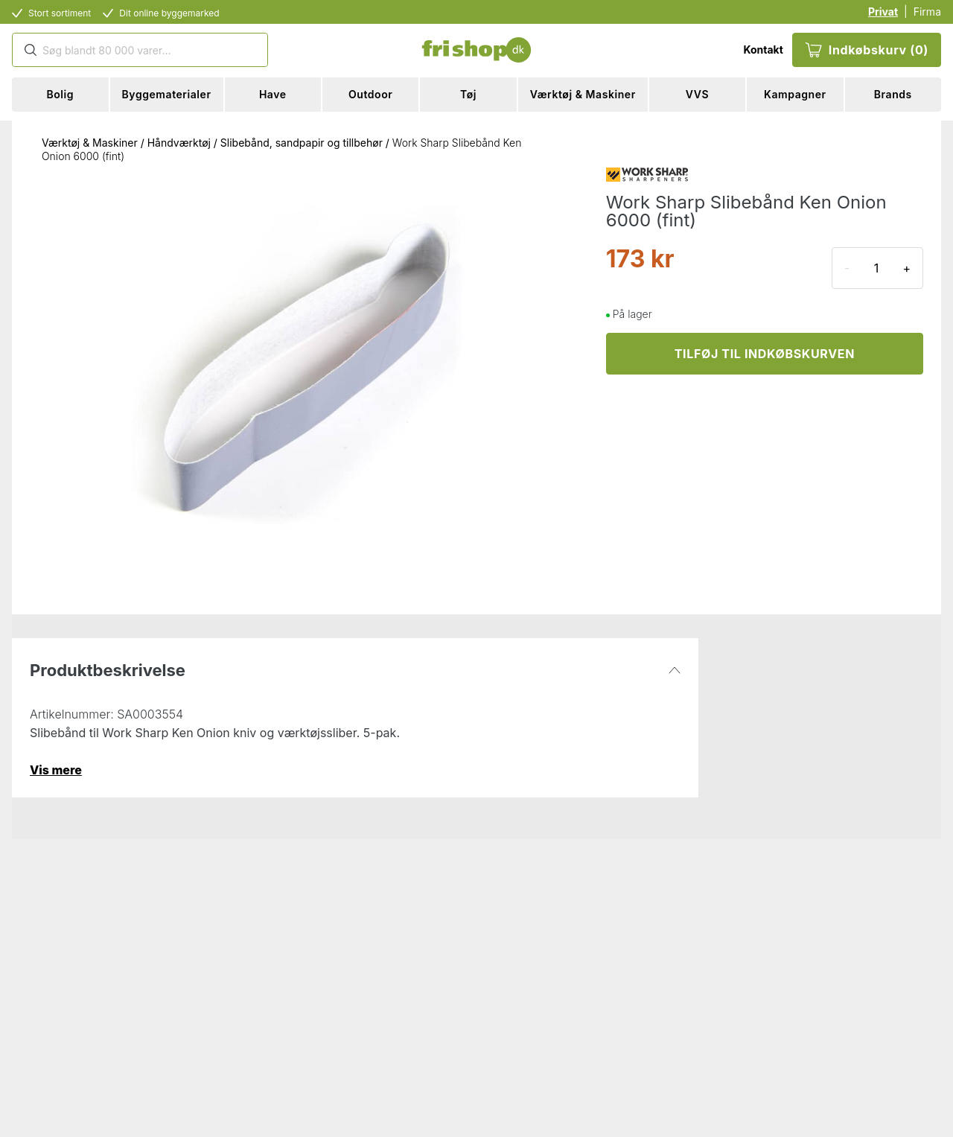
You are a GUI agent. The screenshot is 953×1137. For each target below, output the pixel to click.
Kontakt (763, 49)
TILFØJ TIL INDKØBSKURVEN (765, 353)
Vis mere (56, 769)
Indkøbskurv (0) (866, 49)
